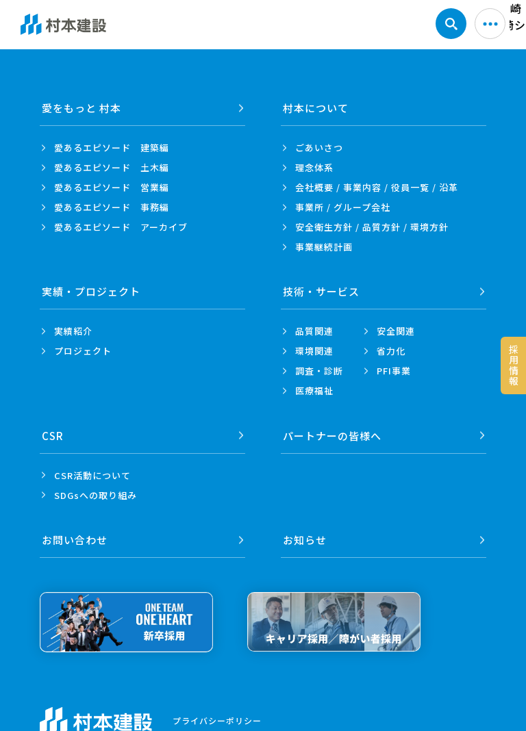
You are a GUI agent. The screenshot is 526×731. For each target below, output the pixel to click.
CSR (53, 435)
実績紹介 (73, 330)
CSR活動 (92, 474)
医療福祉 (314, 390)
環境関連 (314, 350)
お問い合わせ (75, 539)
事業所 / (342, 207)
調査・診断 (319, 370)
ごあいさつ (319, 147)
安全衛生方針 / (372, 226)
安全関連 (396, 330)
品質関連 (314, 330)
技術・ (321, 291)
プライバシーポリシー (217, 720)
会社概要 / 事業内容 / (376, 187)
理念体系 (314, 167)
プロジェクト (83, 350)
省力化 (391, 350)
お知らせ (305, 539)
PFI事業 (394, 370)
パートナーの (332, 435)
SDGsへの (95, 494)
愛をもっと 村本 (81, 108)
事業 (324, 246)
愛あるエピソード (111, 147)
